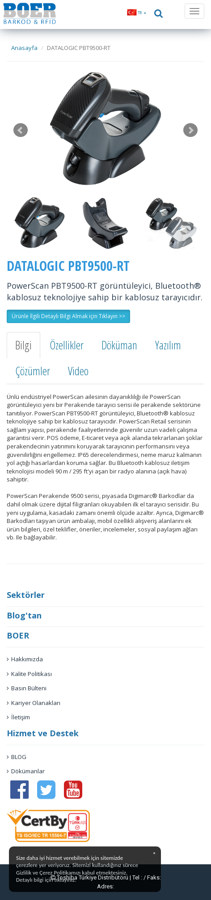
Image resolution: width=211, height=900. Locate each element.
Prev (20, 130)
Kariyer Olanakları (33, 703)
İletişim (18, 717)
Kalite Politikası (29, 674)
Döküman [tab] (119, 345)
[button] (137, 12)
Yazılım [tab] (168, 345)
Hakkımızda (25, 659)
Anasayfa (24, 48)
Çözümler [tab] (32, 371)
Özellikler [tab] (67, 345)
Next (190, 130)
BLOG (16, 757)
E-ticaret (93, 438)
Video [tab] (78, 371)
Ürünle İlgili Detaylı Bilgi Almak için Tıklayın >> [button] (68, 316)
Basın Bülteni (26, 688)
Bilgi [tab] (23, 345)
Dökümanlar (26, 771)
